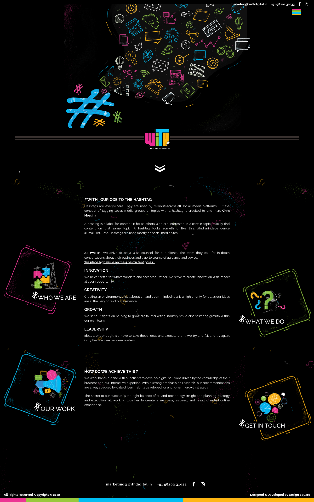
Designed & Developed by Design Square (280, 494)
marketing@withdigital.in (249, 4)
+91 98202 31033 (283, 4)
